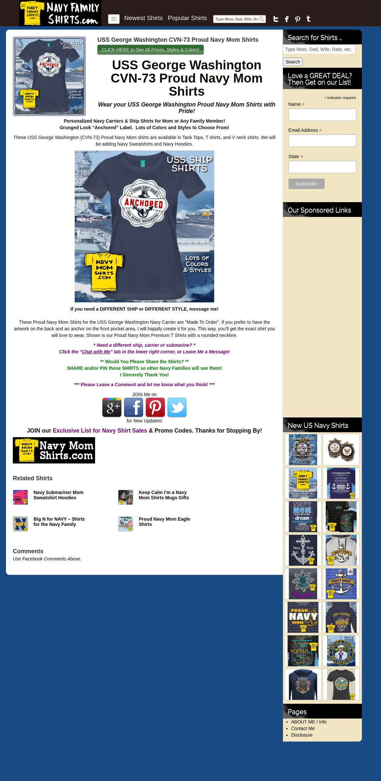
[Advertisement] (322, 317)
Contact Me (303, 728)
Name (297, 104)
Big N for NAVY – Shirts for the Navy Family (59, 521)
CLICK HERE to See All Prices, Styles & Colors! (150, 49)
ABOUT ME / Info (309, 721)
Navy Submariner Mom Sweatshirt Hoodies (59, 495)
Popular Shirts (187, 18)
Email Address (305, 130)
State (296, 157)
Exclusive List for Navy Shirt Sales (100, 430)
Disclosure (302, 735)
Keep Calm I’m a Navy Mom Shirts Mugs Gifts (164, 495)
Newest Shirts (143, 18)
